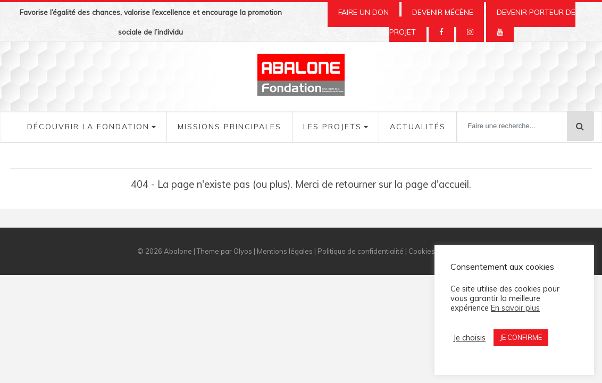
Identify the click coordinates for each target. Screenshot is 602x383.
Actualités (418, 126)
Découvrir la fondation (88, 126)
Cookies (421, 251)
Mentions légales (285, 251)
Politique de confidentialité (360, 251)
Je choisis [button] (469, 338)
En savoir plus (515, 308)
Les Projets (332, 126)
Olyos (242, 251)
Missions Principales (229, 126)
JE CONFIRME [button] (521, 337)
